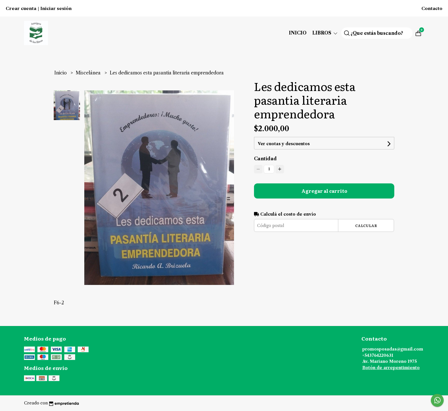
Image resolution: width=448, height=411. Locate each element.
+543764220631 (377, 355)
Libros (325, 33)
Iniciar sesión (56, 8)
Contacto (431, 8)
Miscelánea (89, 73)
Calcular (366, 225)
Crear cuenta (21, 8)
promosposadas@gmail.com (392, 349)
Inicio (298, 33)
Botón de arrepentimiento (391, 367)
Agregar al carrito (324, 190)
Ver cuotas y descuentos (284, 143)
